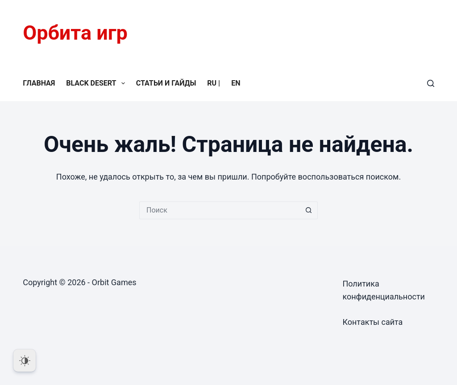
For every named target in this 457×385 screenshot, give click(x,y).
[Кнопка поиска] (309, 210)
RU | (213, 83)
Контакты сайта (372, 322)
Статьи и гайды (166, 83)
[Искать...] (219, 210)
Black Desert (97, 83)
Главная (39, 83)
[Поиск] (430, 83)
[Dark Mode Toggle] (24, 360)
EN (235, 83)
